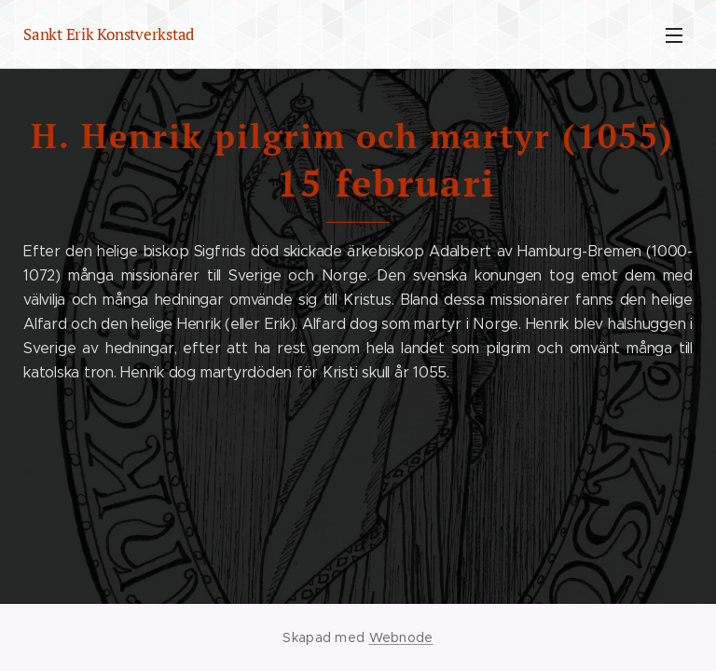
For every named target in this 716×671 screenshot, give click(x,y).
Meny (674, 35)
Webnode (401, 637)
